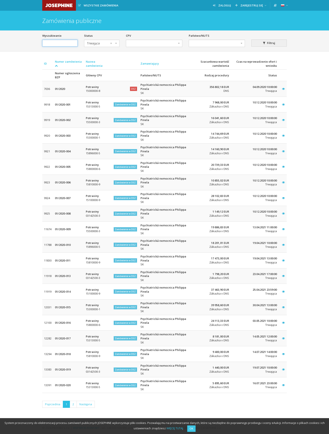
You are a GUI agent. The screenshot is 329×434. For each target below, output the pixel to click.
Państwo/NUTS (199, 36)
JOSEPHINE (59, 5)
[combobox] (101, 43)
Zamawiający (149, 63)
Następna (85, 404)
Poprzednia (52, 404)
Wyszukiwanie (52, 36)
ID (45, 63)
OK (191, 428)
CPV (128, 36)
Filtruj (269, 43)
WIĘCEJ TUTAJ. (175, 428)
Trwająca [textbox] (99, 43)
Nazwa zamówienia (94, 64)
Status (88, 36)
